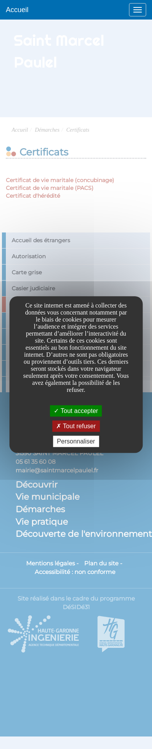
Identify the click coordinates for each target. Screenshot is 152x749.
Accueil (17, 10)
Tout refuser (76, 426)
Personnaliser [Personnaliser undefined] (76, 441)
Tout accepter (76, 411)
